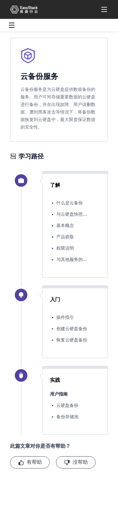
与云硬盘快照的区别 (76, 214)
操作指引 (65, 317)
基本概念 (65, 225)
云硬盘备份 (67, 405)
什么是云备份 (69, 203)
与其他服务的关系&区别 (80, 259)
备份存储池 (67, 416)
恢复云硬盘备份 (71, 340)
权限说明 (65, 248)
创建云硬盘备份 (71, 328)
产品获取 (65, 237)
